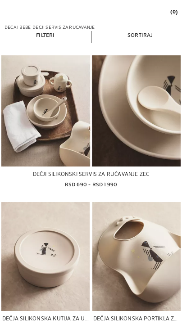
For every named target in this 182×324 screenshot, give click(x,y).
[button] (45, 34)
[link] (173, 11)
